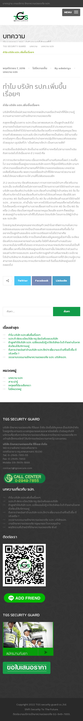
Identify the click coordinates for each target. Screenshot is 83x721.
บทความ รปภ (10, 72)
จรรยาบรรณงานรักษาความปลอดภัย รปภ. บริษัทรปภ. (37, 357)
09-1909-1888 (21, 463)
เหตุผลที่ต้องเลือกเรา (19, 385)
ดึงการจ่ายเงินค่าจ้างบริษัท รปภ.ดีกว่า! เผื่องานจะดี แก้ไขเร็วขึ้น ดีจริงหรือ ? (42, 351)
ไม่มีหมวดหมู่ (14, 389)
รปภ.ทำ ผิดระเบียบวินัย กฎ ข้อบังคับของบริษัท (33, 339)
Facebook (41, 281)
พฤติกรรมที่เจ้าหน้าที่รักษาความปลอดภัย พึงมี (32, 527)
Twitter (23, 281)
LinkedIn (61, 281)
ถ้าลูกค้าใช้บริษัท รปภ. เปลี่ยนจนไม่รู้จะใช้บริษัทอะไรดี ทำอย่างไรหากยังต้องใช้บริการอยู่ (44, 344)
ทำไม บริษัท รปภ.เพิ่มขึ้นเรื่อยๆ (24, 335)
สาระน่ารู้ (13, 382)
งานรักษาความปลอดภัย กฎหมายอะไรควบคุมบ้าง (34, 524)
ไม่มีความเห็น (40, 68)
